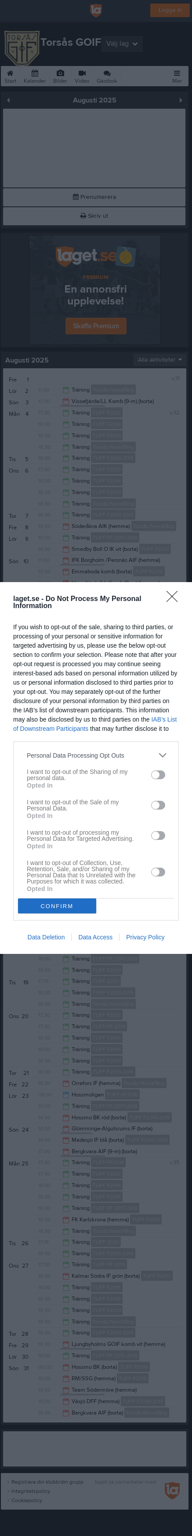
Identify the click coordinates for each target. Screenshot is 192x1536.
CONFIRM (56, 905)
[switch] (158, 774)
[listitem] (96, 755)
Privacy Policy (145, 937)
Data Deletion (46, 937)
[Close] (175, 599)
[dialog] (96, 768)
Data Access (95, 937)
